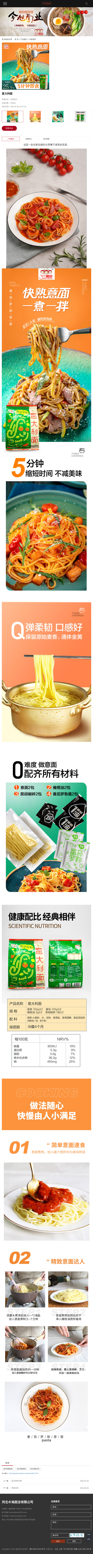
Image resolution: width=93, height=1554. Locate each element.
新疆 (75, 1549)
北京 (56, 1549)
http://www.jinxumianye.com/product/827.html (23, 1473)
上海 (60, 1549)
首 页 (17, 39)
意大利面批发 (21, 1469)
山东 (79, 1549)
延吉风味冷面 (17, 1481)
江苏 (87, 1549)
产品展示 (23, 39)
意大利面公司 (35, 1469)
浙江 (72, 1549)
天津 (68, 1549)
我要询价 (9, 128)
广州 (64, 1549)
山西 (83, 1549)
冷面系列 (32, 39)
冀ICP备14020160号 (37, 1549)
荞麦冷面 (15, 1488)
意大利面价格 (8, 1469)
